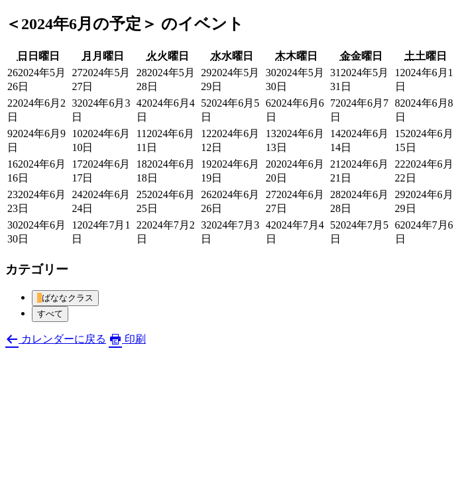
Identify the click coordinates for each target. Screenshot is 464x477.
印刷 (127, 338)
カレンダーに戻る (55, 338)
